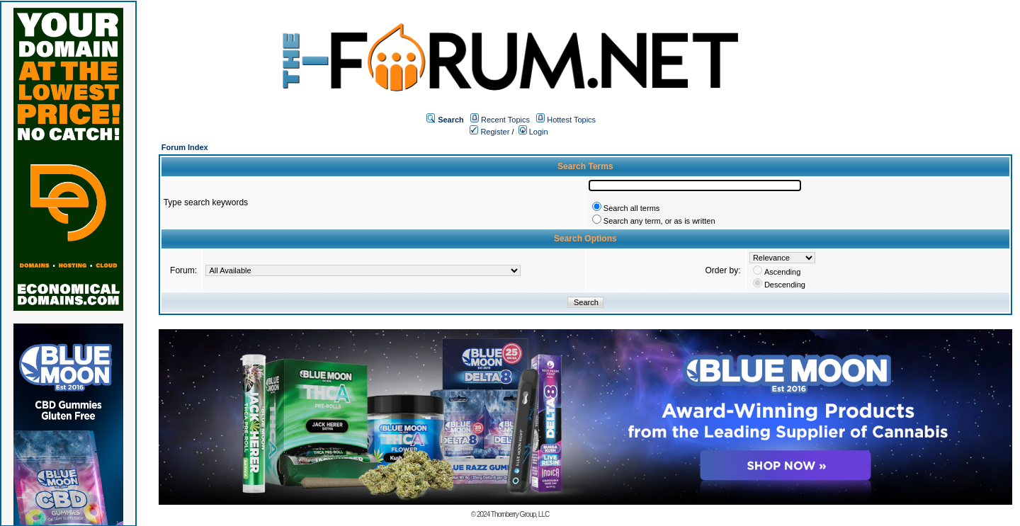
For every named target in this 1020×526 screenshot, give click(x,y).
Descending (784, 284)
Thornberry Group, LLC (520, 514)
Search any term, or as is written (659, 221)
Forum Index (185, 147)
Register (489, 131)
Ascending (782, 272)
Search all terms (631, 208)
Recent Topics (505, 119)
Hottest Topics (571, 119)
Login (533, 131)
